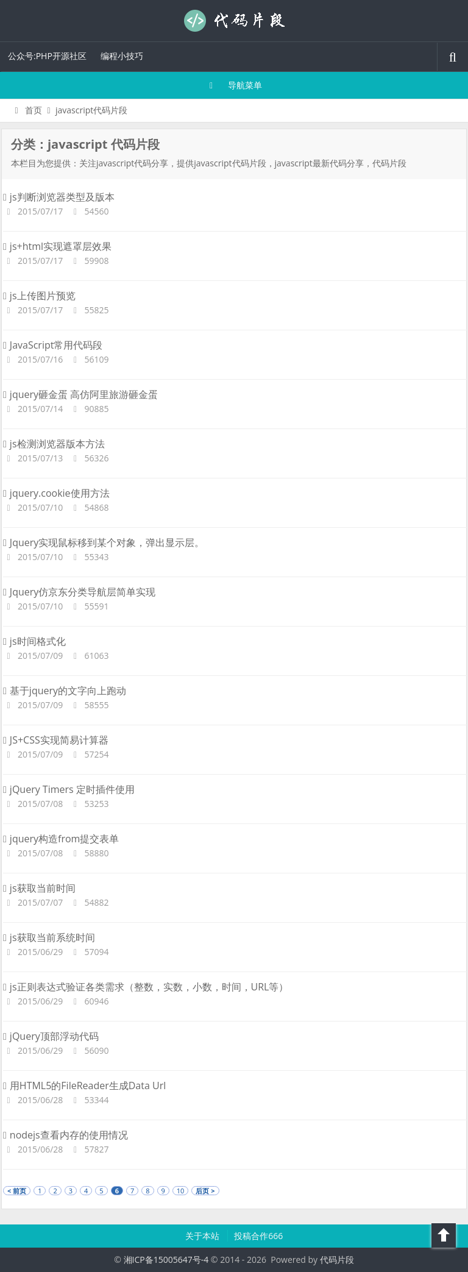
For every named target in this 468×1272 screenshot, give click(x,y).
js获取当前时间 (39, 888)
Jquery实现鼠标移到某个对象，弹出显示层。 (103, 542)
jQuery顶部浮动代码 (51, 1036)
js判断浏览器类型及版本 (59, 197)
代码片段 (234, 20)
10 (181, 1190)
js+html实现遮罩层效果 (57, 246)
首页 (26, 110)
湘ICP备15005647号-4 (166, 1259)
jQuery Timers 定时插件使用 (69, 789)
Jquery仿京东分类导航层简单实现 (79, 592)
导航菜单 (234, 85)
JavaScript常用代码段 (52, 345)
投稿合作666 (258, 1236)
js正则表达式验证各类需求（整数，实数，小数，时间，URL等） (145, 986)
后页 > (205, 1190)
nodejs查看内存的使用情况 (65, 1135)
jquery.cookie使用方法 (56, 493)
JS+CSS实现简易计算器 (55, 740)
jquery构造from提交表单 (61, 838)
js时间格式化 (34, 641)
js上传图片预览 (39, 295)
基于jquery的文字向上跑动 (64, 690)
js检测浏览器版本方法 (54, 443)
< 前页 (16, 1190)
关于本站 (203, 1236)
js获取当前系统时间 (49, 937)
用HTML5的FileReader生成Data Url (84, 1085)
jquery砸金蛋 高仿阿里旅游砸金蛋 (80, 394)
